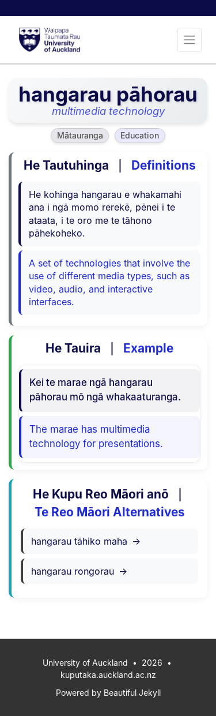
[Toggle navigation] (189, 40)
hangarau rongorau (79, 571)
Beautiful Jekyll (132, 693)
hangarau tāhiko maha (86, 541)
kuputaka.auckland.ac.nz (108, 675)
